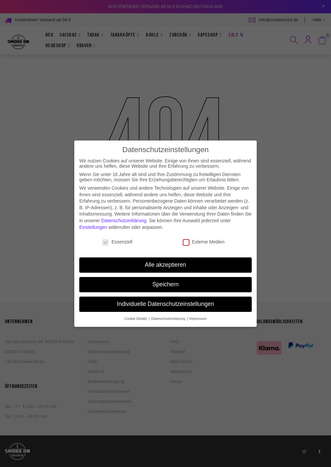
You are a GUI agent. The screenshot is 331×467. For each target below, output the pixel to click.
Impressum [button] (198, 312)
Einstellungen (93, 220)
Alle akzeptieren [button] (165, 258)
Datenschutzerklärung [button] (168, 312)
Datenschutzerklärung (123, 214)
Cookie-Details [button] (136, 312)
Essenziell (117, 235)
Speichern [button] (166, 278)
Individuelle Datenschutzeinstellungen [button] (165, 297)
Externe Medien (204, 235)
